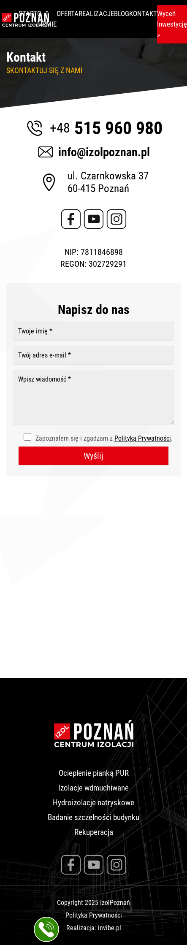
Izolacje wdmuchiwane (93, 788)
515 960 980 (93, 127)
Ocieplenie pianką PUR (94, 773)
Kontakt (143, 13)
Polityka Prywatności (93, 915)
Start (28, 13)
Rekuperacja (93, 832)
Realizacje (96, 13)
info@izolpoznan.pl (93, 152)
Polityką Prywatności (142, 438)
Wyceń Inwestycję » (172, 24)
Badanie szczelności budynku (93, 817)
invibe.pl (109, 928)
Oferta (68, 13)
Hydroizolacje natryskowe (93, 802)
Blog (121, 13)
